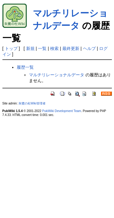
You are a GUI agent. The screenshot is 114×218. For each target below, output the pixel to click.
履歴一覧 (25, 67)
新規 (30, 48)
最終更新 (70, 48)
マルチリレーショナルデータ (56, 74)
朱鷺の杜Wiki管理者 (32, 103)
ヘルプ (89, 48)
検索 (54, 48)
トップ (11, 48)
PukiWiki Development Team (61, 111)
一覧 (42, 48)
